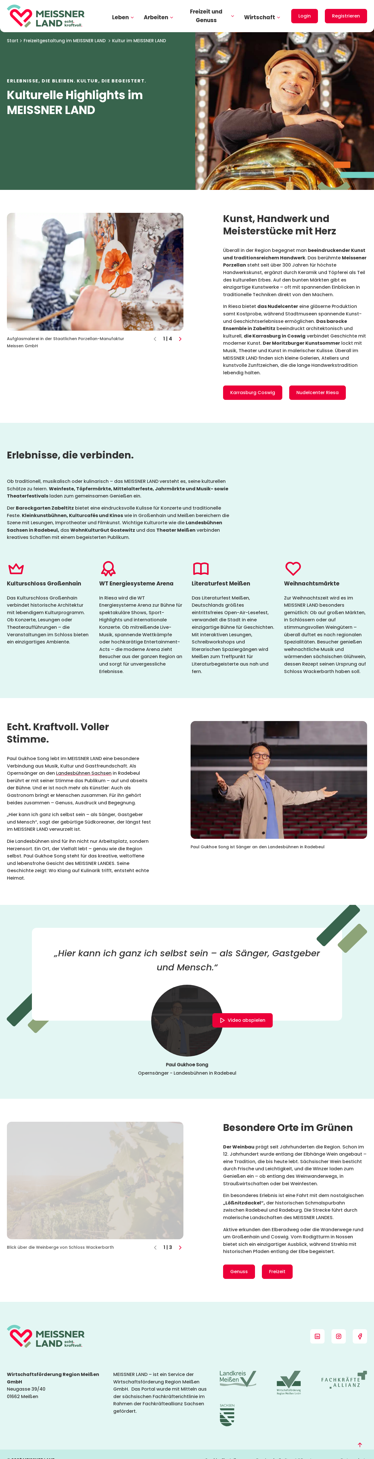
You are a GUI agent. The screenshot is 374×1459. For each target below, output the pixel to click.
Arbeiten (159, 17)
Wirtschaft (262, 17)
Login (304, 16)
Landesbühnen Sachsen (84, 773)
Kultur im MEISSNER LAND (139, 41)
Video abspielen (241, 1020)
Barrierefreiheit (271, 1448)
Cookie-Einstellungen (227, 1448)
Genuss (239, 1271)
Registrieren (346, 16)
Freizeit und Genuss (212, 16)
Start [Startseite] (15, 41)
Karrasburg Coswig (252, 392)
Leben (123, 17)
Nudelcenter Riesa (317, 392)
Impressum (322, 1448)
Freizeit (277, 1271)
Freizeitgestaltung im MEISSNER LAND (68, 41)
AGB (298, 1448)
